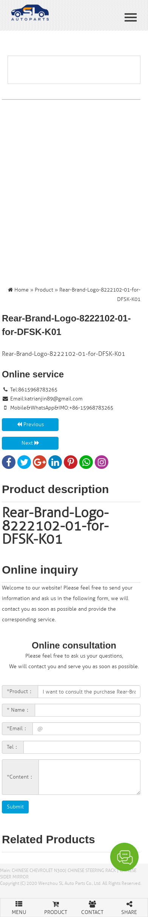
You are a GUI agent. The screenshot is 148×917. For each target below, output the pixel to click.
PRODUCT (55, 906)
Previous (30, 424)
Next (30, 443)
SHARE (129, 906)
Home (21, 290)
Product (44, 290)
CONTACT (92, 906)
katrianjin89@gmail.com (54, 399)
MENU (18, 906)
